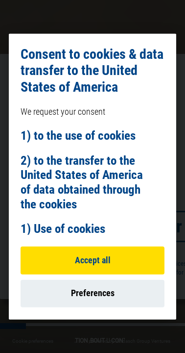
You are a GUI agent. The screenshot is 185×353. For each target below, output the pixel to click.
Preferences (93, 293)
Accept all (93, 260)
